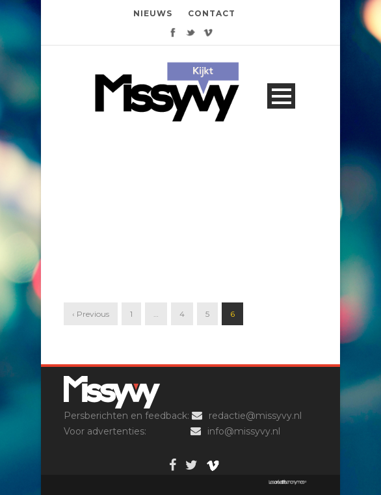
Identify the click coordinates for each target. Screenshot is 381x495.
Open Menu (281, 96)
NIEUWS (152, 13)
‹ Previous (90, 314)
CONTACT (211, 13)
